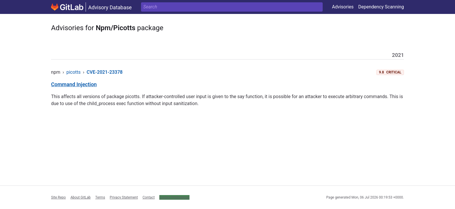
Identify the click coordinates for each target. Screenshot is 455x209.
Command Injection (74, 84)
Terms (100, 197)
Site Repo (58, 197)
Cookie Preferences (174, 197)
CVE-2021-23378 (105, 72)
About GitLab (81, 197)
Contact (148, 197)
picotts (73, 72)
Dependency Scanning (381, 7)
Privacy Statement (124, 197)
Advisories (343, 7)
